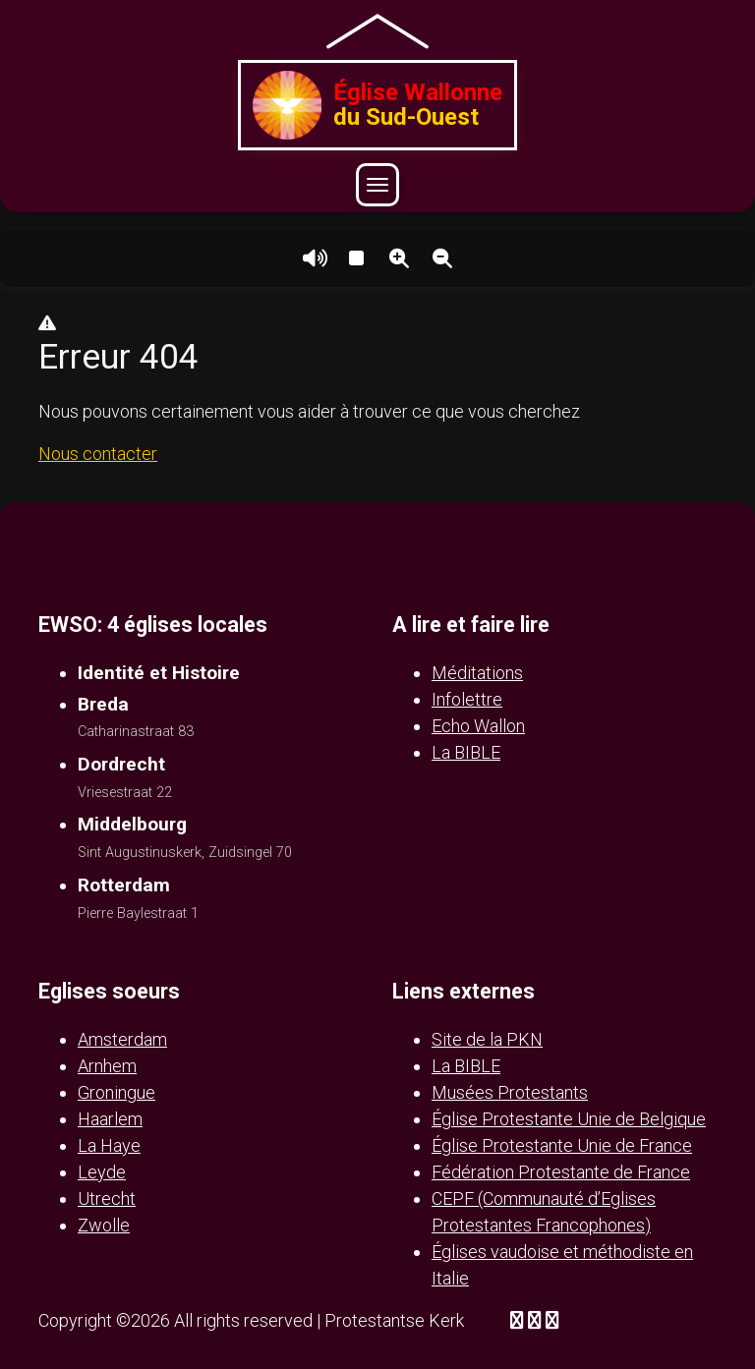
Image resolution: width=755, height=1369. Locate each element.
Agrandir (399, 258)
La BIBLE (466, 752)
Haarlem (110, 1119)
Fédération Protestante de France (561, 1172)
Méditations (477, 672)
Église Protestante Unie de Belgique (569, 1119)
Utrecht (107, 1198)
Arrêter (356, 258)
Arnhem (107, 1065)
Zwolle (104, 1225)
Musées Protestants (510, 1092)
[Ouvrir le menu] (377, 184)
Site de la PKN (487, 1039)
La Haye (109, 1145)
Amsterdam (122, 1039)
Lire (312, 258)
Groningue (116, 1092)
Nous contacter (97, 453)
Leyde (102, 1172)
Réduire (442, 258)
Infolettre (467, 699)
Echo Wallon (478, 725)
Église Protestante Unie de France (562, 1145)
